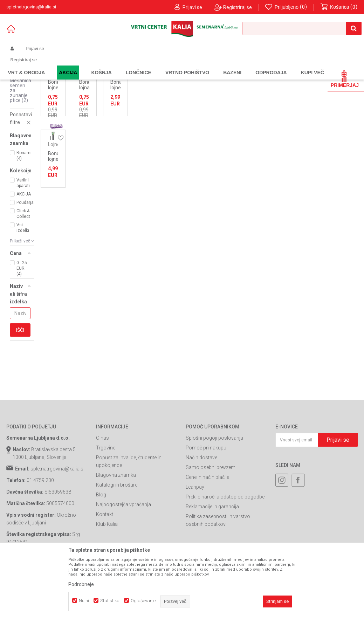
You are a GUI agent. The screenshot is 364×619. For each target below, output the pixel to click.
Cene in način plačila (207, 534)
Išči (20, 387)
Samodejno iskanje (156, 88)
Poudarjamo (26, 259)
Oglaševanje (143, 600)
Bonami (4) (24, 212)
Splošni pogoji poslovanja (214, 495)
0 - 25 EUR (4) (21, 325)
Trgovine (105, 505)
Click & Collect (23, 271)
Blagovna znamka (116, 532)
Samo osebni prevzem (210, 524)
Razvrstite (195, 88)
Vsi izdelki (22, 285)
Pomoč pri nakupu (206, 505)
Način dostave (201, 514)
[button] (302, 28)
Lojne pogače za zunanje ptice (19, 102)
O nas (102, 495)
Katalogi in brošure (116, 542)
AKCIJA (23, 251)
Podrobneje (81, 584)
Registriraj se (237, 7)
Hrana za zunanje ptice (133, 65)
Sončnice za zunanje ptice (20, 125)
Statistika (109, 600)
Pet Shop (97, 65)
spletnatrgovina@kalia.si (57, 526)
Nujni (84, 600)
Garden (77, 65)
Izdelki (58, 65)
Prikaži (285, 88)
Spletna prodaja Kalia (26, 65)
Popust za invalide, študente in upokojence (129, 518)
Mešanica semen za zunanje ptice (20, 147)
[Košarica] (339, 7)
